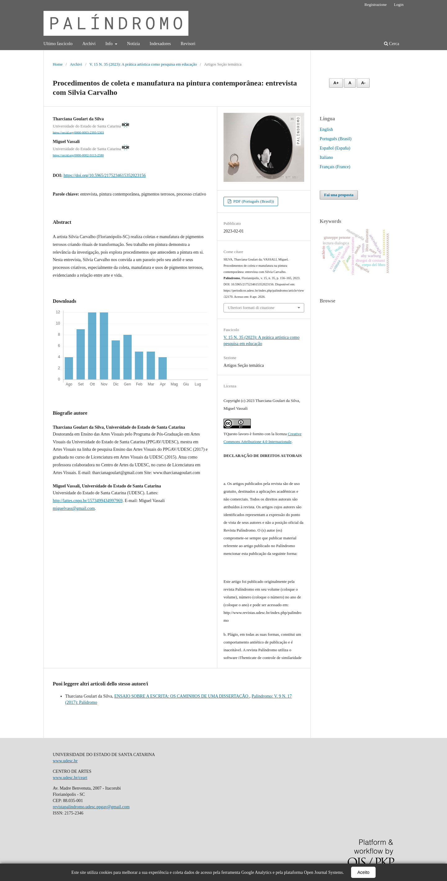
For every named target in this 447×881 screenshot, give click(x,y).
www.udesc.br (65, 761)
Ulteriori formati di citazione (251, 307)
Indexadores (160, 43)
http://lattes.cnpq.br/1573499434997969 (88, 500)
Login (399, 4)
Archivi (89, 43)
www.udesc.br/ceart (70, 777)
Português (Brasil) (335, 138)
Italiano (326, 157)
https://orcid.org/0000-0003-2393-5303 (78, 132)
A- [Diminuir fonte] (363, 83)
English (326, 129)
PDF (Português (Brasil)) (253, 201)
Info (109, 43)
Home (58, 64)
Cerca (391, 43)
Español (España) (335, 148)
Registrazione (375, 4)
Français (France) (335, 166)
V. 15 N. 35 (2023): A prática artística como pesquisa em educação (143, 64)
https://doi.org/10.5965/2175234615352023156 (105, 175)
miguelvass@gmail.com (74, 508)
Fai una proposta (339, 194)
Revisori (188, 43)
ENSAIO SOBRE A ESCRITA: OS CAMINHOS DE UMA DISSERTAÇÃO (181, 696)
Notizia (133, 43)
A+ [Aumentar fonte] (336, 83)
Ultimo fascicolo (58, 43)
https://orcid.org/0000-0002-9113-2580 (78, 155)
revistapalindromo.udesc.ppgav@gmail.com (91, 807)
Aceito (363, 872)
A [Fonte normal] (349, 83)
